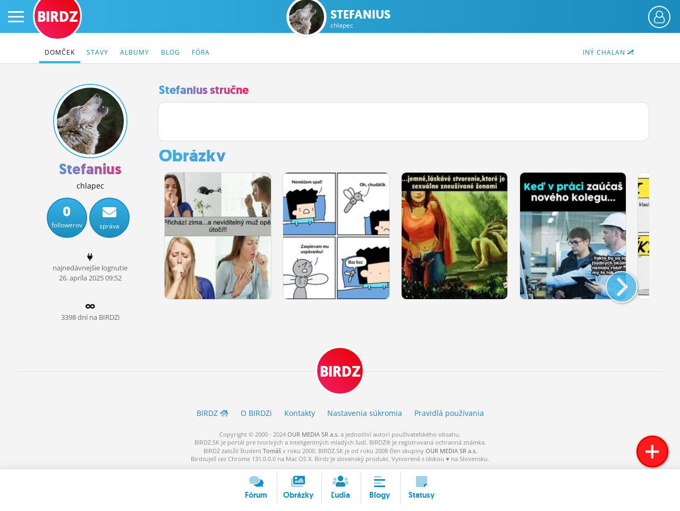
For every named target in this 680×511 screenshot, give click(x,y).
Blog (170, 52)
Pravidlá (449, 413)
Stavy (97, 52)
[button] (613, 282)
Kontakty (299, 413)
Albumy (134, 52)
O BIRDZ (256, 413)
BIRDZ (340, 371)
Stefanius (360, 19)
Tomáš (272, 451)
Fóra (201, 52)
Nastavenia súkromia (364, 413)
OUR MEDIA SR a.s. (313, 434)
